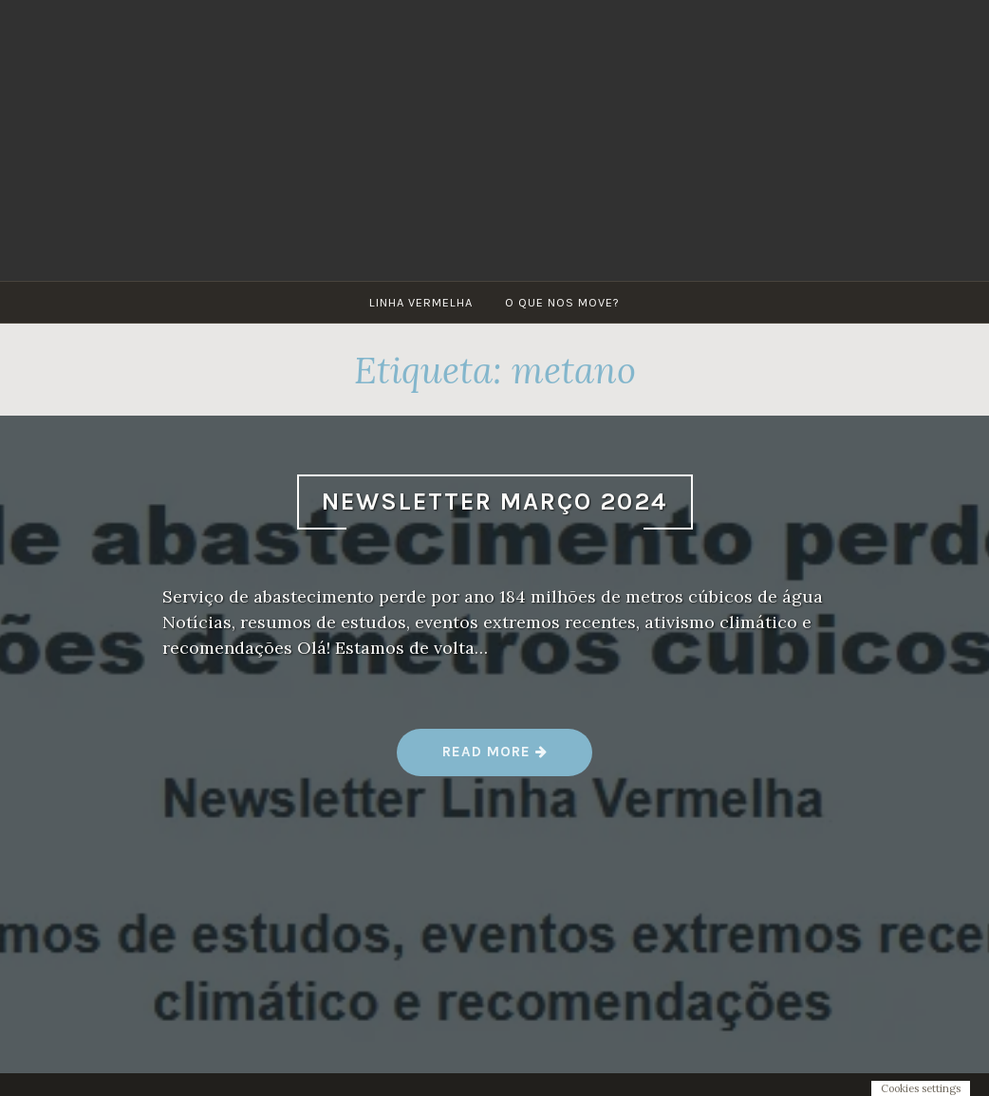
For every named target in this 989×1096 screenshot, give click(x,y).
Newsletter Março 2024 (495, 501)
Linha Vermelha (421, 302)
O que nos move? (562, 302)
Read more (495, 758)
